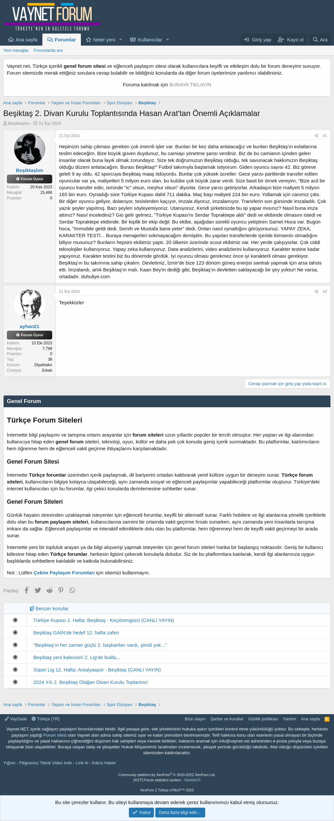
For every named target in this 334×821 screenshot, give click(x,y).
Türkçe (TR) (46, 718)
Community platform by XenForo (167, 775)
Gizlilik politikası (263, 718)
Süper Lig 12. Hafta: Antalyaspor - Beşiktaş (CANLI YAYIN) (97, 669)
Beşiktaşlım (19, 123)
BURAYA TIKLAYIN (190, 84)
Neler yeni (104, 39)
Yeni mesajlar (16, 50)
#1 (325, 136)
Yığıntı (9, 762)
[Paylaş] (316, 136)
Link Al (82, 762)
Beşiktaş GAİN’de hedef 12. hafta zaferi (76, 632)
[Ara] (320, 40)
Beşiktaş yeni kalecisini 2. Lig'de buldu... (76, 657)
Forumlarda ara (48, 50)
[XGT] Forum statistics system (167, 780)
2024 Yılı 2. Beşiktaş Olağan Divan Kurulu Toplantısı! (90, 682)
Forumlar (65, 39)
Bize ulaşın (195, 718)
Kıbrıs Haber (104, 762)
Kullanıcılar (150, 39)
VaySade (16, 718)
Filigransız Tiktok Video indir (45, 762)
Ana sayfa (27, 39)
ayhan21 (29, 326)
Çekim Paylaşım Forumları (64, 572)
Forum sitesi (55, 735)
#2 (325, 291)
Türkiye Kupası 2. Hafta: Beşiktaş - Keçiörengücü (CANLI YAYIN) (103, 620)
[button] (120, 40)
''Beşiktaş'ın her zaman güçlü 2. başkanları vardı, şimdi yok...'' (100, 645)
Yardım (289, 718)
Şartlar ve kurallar (227, 718)
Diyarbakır (43, 365)
